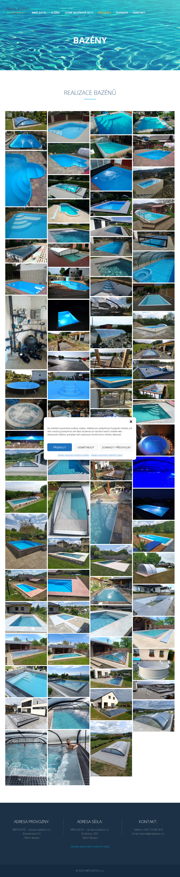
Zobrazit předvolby (116, 447)
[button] (131, 421)
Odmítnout (86, 447)
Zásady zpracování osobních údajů (107, 455)
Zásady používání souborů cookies (73, 455)
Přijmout (59, 447)
